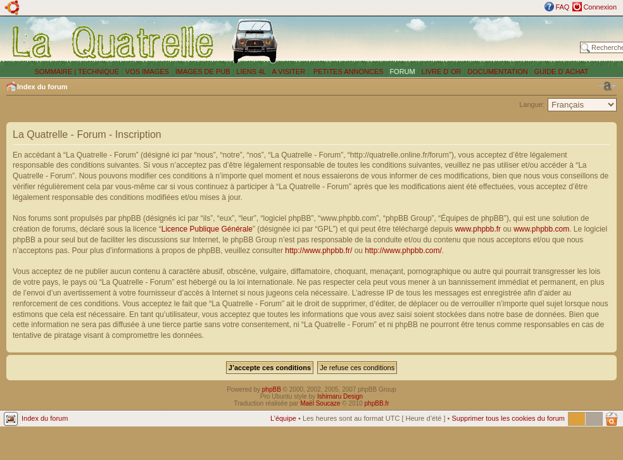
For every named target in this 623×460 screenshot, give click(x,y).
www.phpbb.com (541, 229)
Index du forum (42, 86)
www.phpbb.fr (478, 229)
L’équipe (283, 418)
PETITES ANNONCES (348, 71)
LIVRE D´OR (442, 71)
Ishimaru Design (340, 396)
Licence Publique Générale (207, 229)
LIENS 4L (252, 71)
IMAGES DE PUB (202, 71)
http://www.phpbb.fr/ (318, 250)
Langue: (531, 104)
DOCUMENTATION (497, 71)
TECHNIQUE (98, 71)
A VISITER (289, 71)
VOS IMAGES (147, 71)
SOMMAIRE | (56, 71)
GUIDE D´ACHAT (561, 71)
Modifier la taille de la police (607, 86)
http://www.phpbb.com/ (403, 250)
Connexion (600, 7)
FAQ (562, 7)
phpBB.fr (377, 403)
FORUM (402, 71)
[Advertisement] (432, 41)
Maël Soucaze (320, 403)
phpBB (271, 389)
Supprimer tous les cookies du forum (508, 418)
